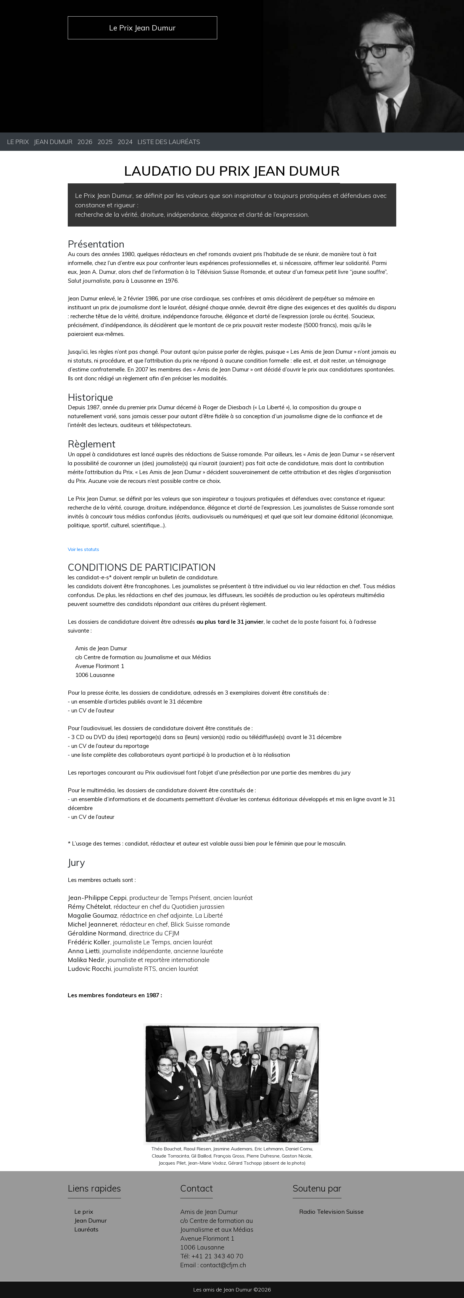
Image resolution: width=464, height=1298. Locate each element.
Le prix (18, 142)
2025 (105, 142)
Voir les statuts (83, 549)
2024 (125, 142)
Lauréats (86, 1229)
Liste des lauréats (169, 142)
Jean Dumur (53, 142)
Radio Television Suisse (331, 1211)
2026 (85, 142)
